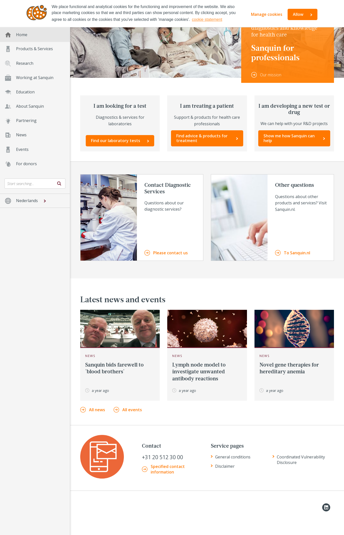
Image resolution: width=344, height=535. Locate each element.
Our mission (270, 75)
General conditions (232, 457)
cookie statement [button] (207, 19)
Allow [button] (298, 14)
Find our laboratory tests (115, 140)
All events (132, 409)
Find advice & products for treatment (202, 138)
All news (97, 409)
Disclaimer (225, 466)
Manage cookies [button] (266, 14)
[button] (35, 201)
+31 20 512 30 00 (162, 457)
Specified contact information (168, 469)
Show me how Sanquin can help (289, 138)
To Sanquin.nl (297, 253)
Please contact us (170, 253)
